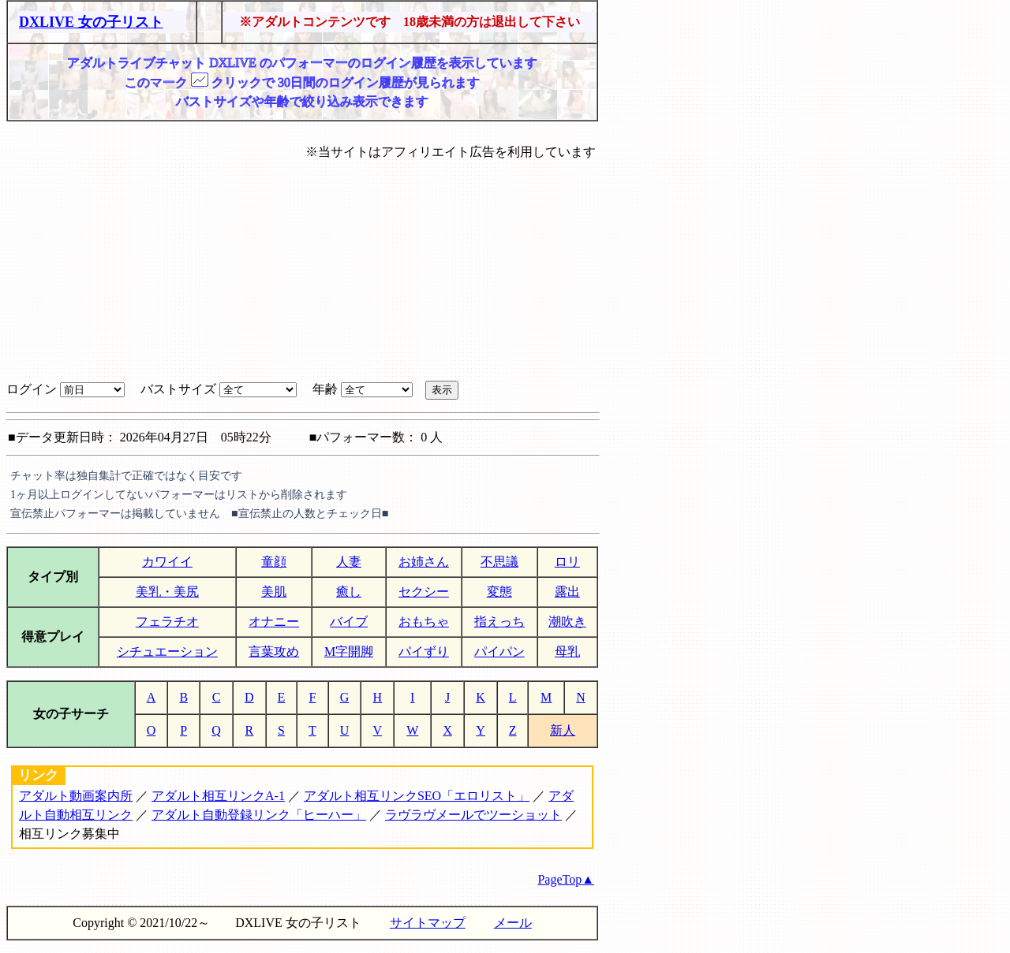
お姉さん (423, 561)
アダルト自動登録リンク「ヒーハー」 (259, 814)
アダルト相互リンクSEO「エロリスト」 (416, 795)
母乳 (567, 651)
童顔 (273, 561)
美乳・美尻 (167, 591)
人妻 (348, 561)
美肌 (273, 591)
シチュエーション (167, 651)
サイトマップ (428, 922)
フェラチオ (167, 621)
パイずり (423, 651)
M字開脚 (348, 651)
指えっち (499, 621)
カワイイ (167, 561)
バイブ (349, 621)
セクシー (423, 591)
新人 (562, 730)
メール (513, 922)
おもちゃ (423, 621)
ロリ (567, 561)
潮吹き (567, 621)
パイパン (499, 651)
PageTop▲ (565, 879)
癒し (348, 591)
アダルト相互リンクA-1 (218, 795)
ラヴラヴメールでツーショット (473, 814)
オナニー (274, 621)
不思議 (499, 561)
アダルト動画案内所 (76, 795)
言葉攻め (274, 651)
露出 (567, 591)
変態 (499, 591)
